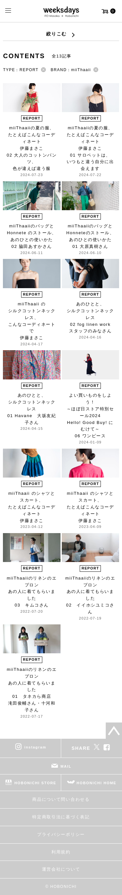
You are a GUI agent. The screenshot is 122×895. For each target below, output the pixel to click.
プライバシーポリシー (61, 834)
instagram (35, 747)
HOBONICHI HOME (96, 783)
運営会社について (61, 869)
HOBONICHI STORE (35, 783)
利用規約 (61, 852)
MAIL (66, 766)
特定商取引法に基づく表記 (60, 816)
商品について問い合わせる (60, 799)
